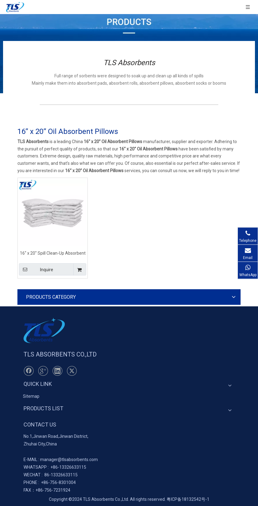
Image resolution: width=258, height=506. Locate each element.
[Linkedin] (57, 371)
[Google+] (43, 371)
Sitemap (31, 396)
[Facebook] (29, 371)
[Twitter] (72, 371)
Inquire (36, 269)
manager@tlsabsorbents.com (69, 459)
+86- (54, 467)
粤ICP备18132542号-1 (188, 499)
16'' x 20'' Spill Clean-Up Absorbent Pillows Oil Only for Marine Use (53, 253)
